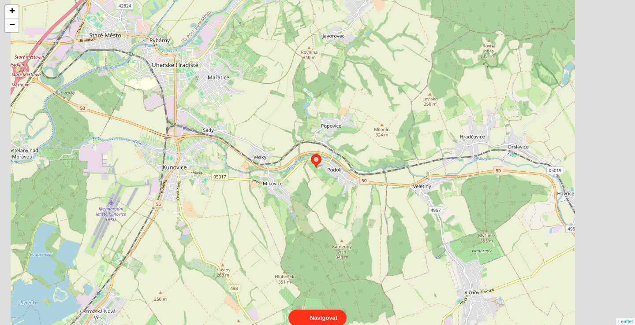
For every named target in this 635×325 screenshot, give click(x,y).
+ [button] (12, 11)
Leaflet (625, 313)
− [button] (12, 25)
